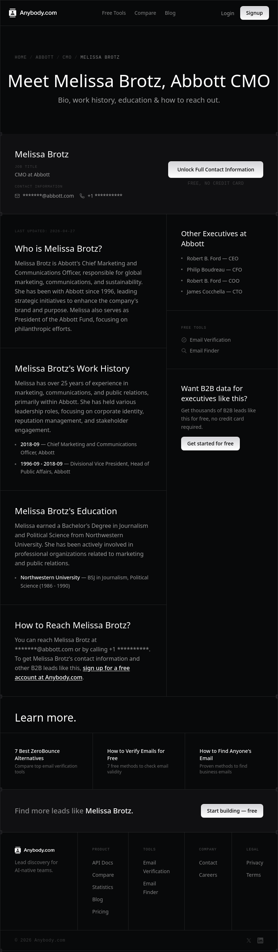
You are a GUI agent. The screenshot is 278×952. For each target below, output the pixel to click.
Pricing (100, 911)
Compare (145, 12)
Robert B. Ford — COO (213, 280)
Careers (208, 874)
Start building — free (232, 810)
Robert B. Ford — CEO (212, 258)
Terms (253, 874)
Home (21, 57)
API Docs (102, 862)
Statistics (102, 887)
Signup (254, 12)
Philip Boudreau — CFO (214, 269)
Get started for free (210, 443)
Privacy (254, 862)
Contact (208, 862)
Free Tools (114, 12)
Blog (170, 12)
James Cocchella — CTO (214, 291)
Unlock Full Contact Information (215, 169)
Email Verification (206, 339)
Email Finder (200, 350)
